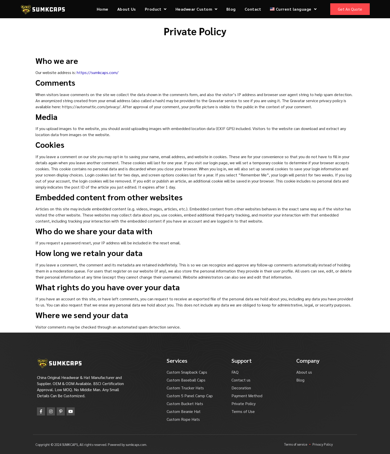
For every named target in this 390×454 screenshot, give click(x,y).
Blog (231, 9)
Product (156, 9)
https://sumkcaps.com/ (98, 72)
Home (102, 9)
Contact (253, 9)
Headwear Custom (196, 9)
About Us (126, 9)
